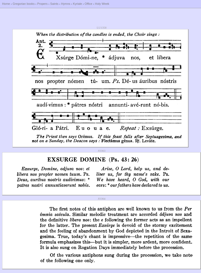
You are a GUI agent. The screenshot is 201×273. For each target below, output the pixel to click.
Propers (42, 3)
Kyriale (77, 3)
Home (6, 3)
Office (88, 3)
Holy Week (102, 3)
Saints (54, 3)
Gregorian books (24, 3)
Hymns (65, 3)
